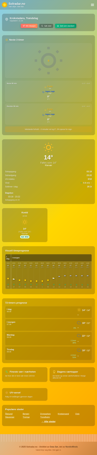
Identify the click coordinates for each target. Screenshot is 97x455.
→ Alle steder (48, 421)
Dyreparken (45, 414)
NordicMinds (72, 447)
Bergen (26, 414)
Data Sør (54, 447)
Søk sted (46, 26)
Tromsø (26, 417)
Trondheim (45, 417)
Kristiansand (63, 414)
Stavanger (9, 417)
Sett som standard (65, 26)
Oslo (77, 414)
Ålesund (9, 414)
